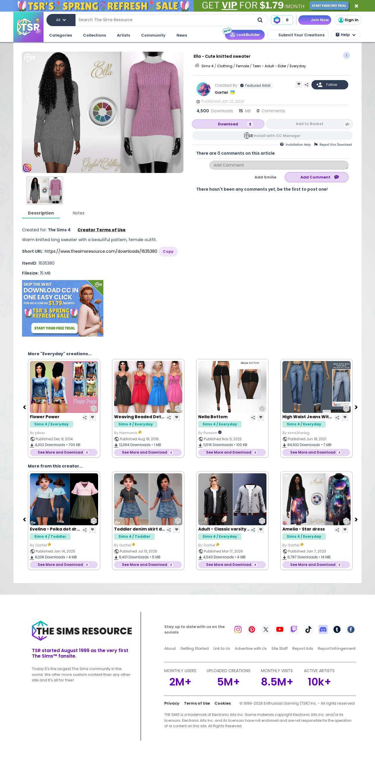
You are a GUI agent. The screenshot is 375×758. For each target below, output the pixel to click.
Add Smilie (265, 177)
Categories (60, 35)
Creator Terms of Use (101, 230)
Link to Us (221, 648)
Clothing (224, 66)
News (181, 35)
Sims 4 (207, 66)
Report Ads (302, 648)
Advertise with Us (251, 648)
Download (228, 124)
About (170, 648)
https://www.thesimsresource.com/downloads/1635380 (101, 251)
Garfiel (222, 92)
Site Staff (279, 648)
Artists (123, 35)
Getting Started (194, 648)
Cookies (222, 703)
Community (153, 35)
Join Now (320, 20)
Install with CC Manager (277, 135)
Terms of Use (197, 703)
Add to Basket (309, 123)
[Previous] (25, 407)
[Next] (357, 407)
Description (41, 213)
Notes (78, 213)
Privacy (171, 703)
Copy (168, 251)
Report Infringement (337, 648)
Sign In (348, 20)
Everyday (298, 66)
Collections (94, 35)
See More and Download (60, 452)
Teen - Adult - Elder (269, 66)
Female (242, 66)
